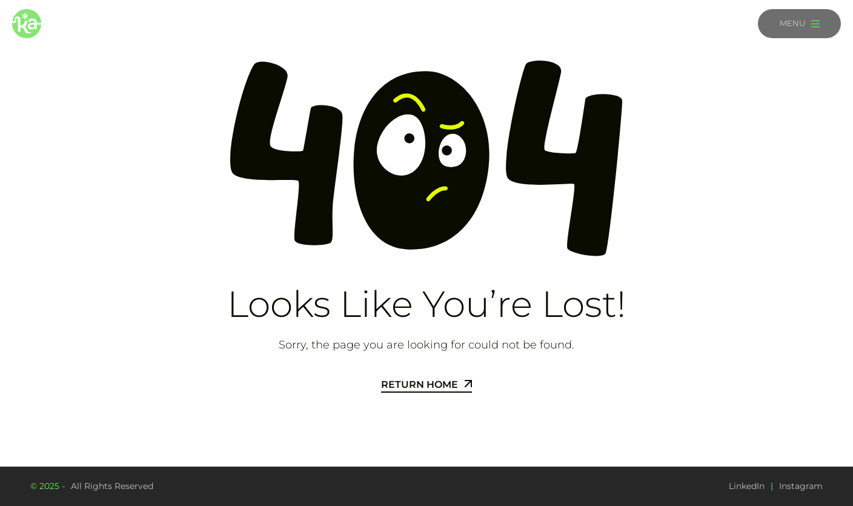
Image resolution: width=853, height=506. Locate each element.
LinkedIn (747, 486)
